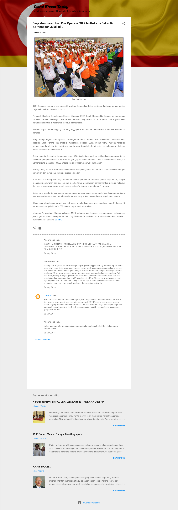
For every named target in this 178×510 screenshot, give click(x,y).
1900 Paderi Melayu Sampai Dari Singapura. (58, 434)
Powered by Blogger (89, 502)
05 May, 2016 (50, 314)
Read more (119, 425)
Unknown (48, 295)
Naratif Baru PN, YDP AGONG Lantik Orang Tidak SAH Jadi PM (68, 401)
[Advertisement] (142, 59)
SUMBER (59, 219)
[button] (123, 24)
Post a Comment (43, 339)
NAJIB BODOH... (42, 466)
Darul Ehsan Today (51, 7)
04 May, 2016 (50, 253)
